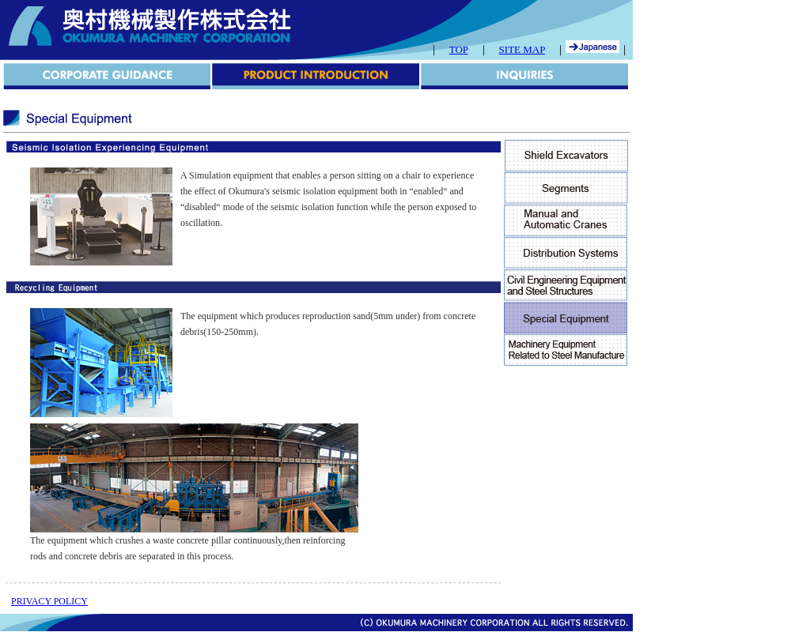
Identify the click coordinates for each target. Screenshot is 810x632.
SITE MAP (522, 49)
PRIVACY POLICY (49, 601)
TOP (458, 49)
